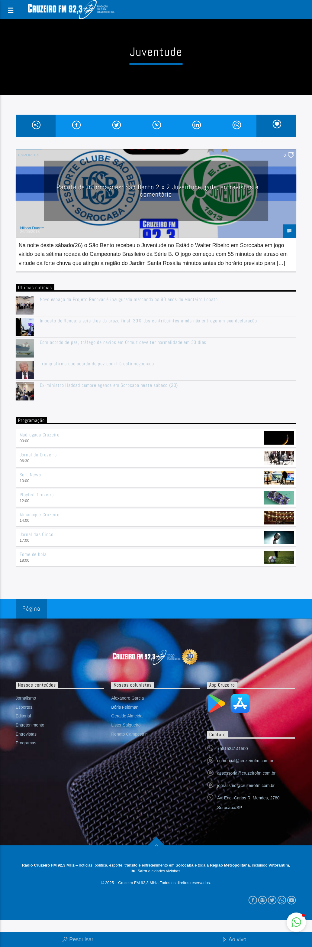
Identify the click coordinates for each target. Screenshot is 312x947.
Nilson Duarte (32, 228)
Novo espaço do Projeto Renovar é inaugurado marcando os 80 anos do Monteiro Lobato (129, 299)
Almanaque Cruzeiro (40, 514)
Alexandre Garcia (127, 698)
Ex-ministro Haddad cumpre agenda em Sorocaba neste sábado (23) (109, 385)
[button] (296, 922)
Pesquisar (77, 939)
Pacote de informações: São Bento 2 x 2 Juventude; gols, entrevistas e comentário (157, 191)
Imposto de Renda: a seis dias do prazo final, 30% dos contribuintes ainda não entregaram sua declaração (148, 321)
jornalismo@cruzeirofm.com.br (246, 785)
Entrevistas (26, 734)
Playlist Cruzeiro (37, 494)
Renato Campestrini (130, 734)
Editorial (23, 716)
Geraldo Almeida (127, 716)
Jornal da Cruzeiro (38, 455)
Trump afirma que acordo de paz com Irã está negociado (97, 364)
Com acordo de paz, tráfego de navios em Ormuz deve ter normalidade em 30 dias (123, 342)
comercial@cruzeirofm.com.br (245, 760)
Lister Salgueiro (125, 725)
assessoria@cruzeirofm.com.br (246, 773)
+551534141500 (232, 748)
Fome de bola (33, 554)
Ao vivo (234, 939)
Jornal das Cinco (36, 534)
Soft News (30, 475)
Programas (26, 742)
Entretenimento (30, 725)
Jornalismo (26, 698)
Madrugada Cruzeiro (40, 435)
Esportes (29, 155)
